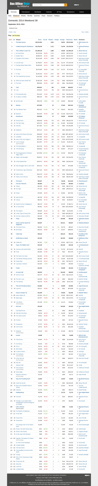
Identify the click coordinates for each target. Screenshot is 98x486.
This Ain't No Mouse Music (23, 286)
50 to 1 (18, 346)
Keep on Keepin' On (21, 292)
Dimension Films (84, 216)
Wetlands (18, 331)
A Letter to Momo (20, 351)
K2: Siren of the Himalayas (23, 442)
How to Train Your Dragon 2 (23, 139)
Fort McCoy (19, 343)
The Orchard (83, 362)
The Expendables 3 (21, 146)
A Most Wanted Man (21, 161)
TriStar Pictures (83, 80)
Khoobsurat (19, 116)
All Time (59, 12)
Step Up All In (19, 197)
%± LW (45, 39)
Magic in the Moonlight (22, 157)
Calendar (49, 12)
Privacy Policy (43, 484)
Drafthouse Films (84, 367)
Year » (83, 32)
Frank (17, 251)
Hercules (18, 125)
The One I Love (20, 279)
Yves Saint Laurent (21, 315)
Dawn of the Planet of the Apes (24, 134)
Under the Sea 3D (20, 383)
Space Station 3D (20, 295)
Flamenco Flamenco (21, 374)
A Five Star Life (20, 358)
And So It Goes (20, 275)
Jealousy (18, 390)
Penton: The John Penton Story (24, 429)
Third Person (19, 339)
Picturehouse (83, 181)
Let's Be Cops (19, 62)
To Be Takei (19, 413)
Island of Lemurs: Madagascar (24, 204)
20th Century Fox (84, 62)
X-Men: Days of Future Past (23, 213)
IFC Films (82, 113)
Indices (81, 12)
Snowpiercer (19, 324)
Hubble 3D (19, 242)
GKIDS (81, 351)
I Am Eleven (19, 302)
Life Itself (18, 396)
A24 (80, 87)
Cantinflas (18, 136)
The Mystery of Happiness (23, 411)
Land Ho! (18, 288)
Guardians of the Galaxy (22, 58)
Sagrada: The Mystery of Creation (25, 438)
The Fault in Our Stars (22, 256)
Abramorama (83, 313)
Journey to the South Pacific (23, 249)
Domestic (14, 12)
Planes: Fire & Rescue (22, 176)
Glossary (38, 477)
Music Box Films (83, 227)
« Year (14, 32)
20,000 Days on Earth (22, 238)
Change (56, 39)
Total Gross (69, 39)
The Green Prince (20, 227)
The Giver (18, 83)
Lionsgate (82, 136)
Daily (9, 16)
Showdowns (70, 12)
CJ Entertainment (84, 258)
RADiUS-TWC (83, 279)
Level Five (18, 466)
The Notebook (19, 354)
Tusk (17, 87)
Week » (87, 32)
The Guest (19, 181)
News (35, 475)
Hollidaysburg (20, 392)
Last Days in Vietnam (21, 263)
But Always (19, 229)
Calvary (18, 200)
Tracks (18, 268)
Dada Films (82, 374)
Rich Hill (18, 362)
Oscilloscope (83, 272)
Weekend (44, 475)
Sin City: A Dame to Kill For (23, 216)
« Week (10, 32)
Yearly (43, 16)
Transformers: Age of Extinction (24, 170)
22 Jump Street (20, 206)
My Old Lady (19, 101)
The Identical (19, 281)
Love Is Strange (20, 142)
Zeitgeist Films (83, 431)
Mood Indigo (19, 372)
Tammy (18, 186)
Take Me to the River (21, 313)
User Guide (45, 477)
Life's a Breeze (20, 406)
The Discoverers (20, 447)
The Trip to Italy (20, 123)
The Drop (18, 69)
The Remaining (20, 148)
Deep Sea (18, 464)
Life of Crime (19, 326)
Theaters (50, 39)
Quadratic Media (84, 447)
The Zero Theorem (21, 183)
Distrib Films (82, 390)
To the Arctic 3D (20, 461)
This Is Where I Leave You (23, 50)
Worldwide (37, 12)
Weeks (76, 39)
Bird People (19, 349)
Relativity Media (83, 94)
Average (62, 39)
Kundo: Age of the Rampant (23, 434)
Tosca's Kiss (19, 418)
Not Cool (18, 306)
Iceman (18, 335)
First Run (82, 401)
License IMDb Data (53, 477)
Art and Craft (19, 272)
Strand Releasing (84, 331)
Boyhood (18, 113)
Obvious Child (19, 365)
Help (60, 477)
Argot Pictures (83, 286)
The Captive (19, 211)
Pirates (18, 193)
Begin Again (19, 298)
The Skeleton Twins (21, 109)
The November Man (21, 94)
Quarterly (37, 16)
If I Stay (18, 73)
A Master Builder (20, 445)
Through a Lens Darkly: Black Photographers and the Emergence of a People (25, 402)
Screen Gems (83, 53)
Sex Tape (18, 188)
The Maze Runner (21, 42)
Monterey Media (83, 343)
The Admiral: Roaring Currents (24, 258)
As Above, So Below (21, 96)
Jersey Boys (19, 261)
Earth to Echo (19, 174)
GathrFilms (82, 429)
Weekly (23, 16)
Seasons (49, 16)
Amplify (81, 183)
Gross (40, 39)
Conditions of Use (32, 484)
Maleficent (18, 130)
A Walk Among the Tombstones (24, 46)
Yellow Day (19, 234)
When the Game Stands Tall (23, 80)
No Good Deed (20, 53)
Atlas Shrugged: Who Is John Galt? (25, 165)
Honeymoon (19, 420)
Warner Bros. (83, 50)
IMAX (81, 249)
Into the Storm (19, 120)
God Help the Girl (20, 310)
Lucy (17, 90)
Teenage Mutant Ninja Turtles (23, 65)
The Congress (19, 367)
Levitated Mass (20, 469)
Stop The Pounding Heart (23, 378)
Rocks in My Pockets (21, 431)
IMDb (56, 480)
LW (14, 39)
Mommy (18, 105)
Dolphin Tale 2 (19, 56)
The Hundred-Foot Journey (23, 76)
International (26, 12)
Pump (17, 218)
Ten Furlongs (83, 346)
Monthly (29, 16)
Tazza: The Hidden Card (22, 245)
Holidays (57, 16)
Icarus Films (82, 418)
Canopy (18, 454)
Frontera (18, 320)
